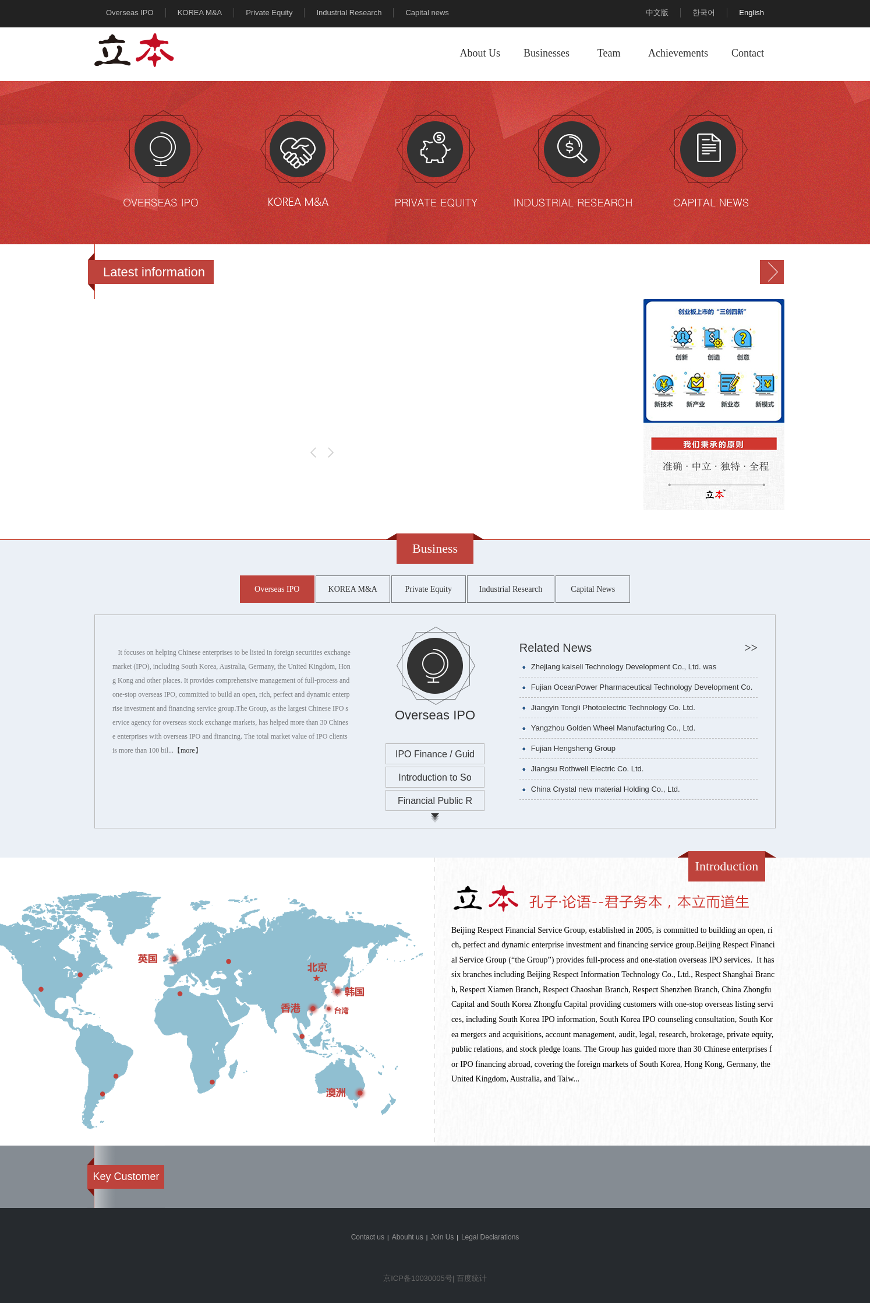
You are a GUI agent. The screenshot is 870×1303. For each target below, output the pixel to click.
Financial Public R (435, 801)
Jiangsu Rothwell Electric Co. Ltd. (587, 768)
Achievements (678, 53)
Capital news (426, 12)
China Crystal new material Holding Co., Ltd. (605, 789)
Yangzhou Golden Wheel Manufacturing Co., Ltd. (613, 728)
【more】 (188, 750)
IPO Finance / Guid (435, 754)
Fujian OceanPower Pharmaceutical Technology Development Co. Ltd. (642, 690)
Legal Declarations (490, 1237)
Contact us (367, 1237)
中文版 (657, 12)
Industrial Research (348, 12)
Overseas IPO (130, 12)
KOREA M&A (200, 12)
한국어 (703, 12)
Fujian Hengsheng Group (573, 748)
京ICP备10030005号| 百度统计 (435, 1278)
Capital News (593, 589)
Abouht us (407, 1237)
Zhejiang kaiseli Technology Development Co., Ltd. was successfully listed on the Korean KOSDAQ (623, 669)
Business (435, 548)
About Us (480, 53)
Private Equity (269, 12)
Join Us (442, 1237)
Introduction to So (434, 777)
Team (609, 53)
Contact (747, 53)
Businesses (547, 53)
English (751, 12)
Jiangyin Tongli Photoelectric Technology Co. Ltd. (613, 707)
